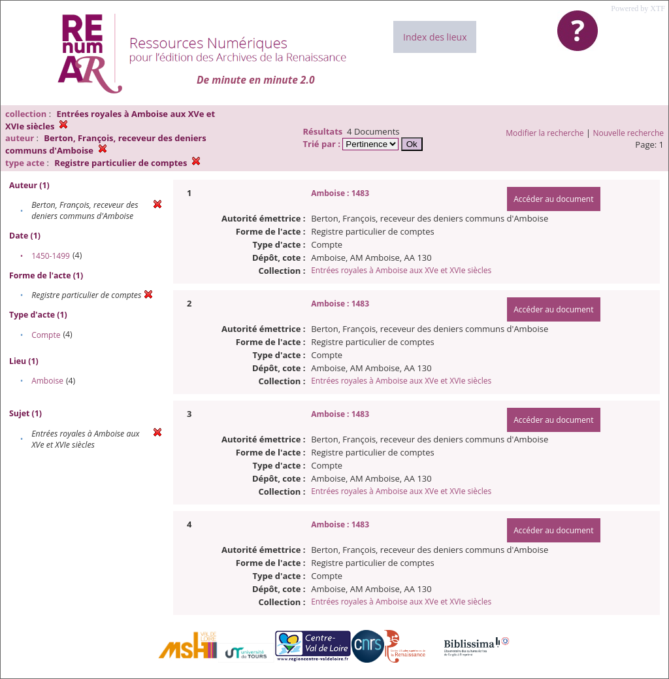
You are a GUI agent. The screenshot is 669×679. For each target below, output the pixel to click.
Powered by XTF (638, 8)
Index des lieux (434, 37)
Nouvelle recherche (628, 133)
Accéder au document (553, 199)
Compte (45, 334)
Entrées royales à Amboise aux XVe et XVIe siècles (401, 270)
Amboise (47, 380)
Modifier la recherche (544, 133)
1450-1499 (50, 255)
